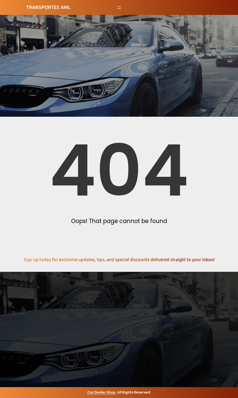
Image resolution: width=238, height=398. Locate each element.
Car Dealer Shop (101, 392)
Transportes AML (48, 7)
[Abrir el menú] (119, 8)
